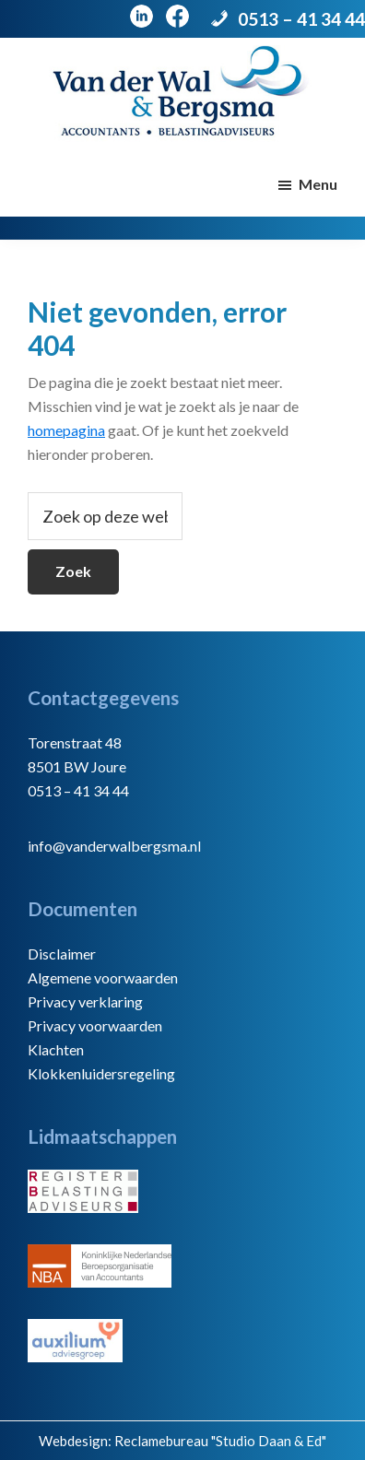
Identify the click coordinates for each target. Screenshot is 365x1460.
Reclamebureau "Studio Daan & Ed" (220, 1440)
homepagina (66, 430)
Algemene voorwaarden (103, 977)
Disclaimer (62, 953)
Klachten (56, 1049)
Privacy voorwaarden (95, 1025)
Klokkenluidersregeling (101, 1073)
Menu (318, 184)
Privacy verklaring (85, 1001)
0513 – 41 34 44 (301, 18)
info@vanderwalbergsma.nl (114, 845)
